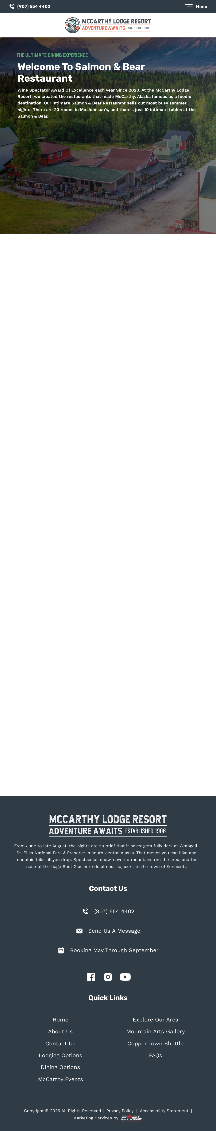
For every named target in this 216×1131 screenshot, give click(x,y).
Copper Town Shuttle (155, 1043)
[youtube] (125, 978)
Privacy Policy (120, 1110)
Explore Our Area (155, 1019)
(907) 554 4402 (114, 911)
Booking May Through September (114, 950)
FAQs (155, 1055)
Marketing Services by (108, 1118)
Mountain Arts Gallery (155, 1031)
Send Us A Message (114, 931)
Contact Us (60, 1043)
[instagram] (108, 978)
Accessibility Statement (164, 1110)
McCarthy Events (60, 1079)
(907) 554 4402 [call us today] (29, 6)
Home (60, 1019)
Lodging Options (60, 1055)
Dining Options (60, 1067)
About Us (60, 1031)
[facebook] (90, 978)
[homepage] (108, 826)
